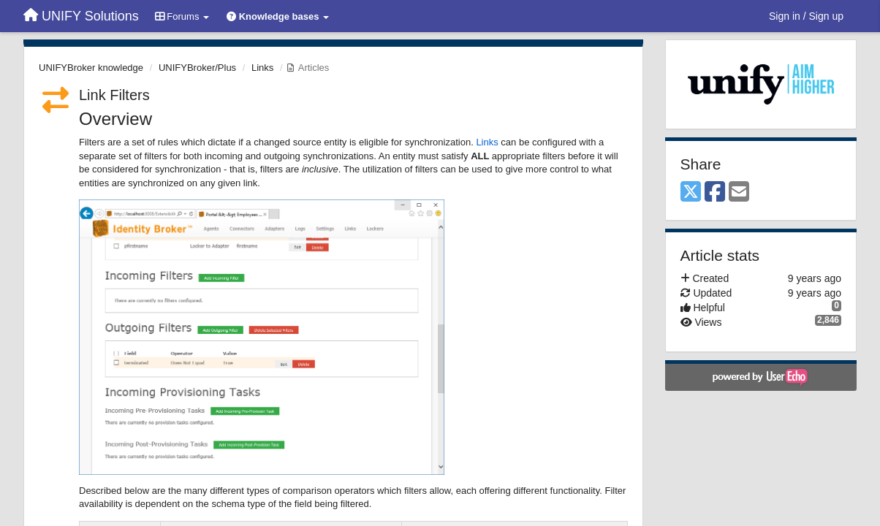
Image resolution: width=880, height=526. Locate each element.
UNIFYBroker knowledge (91, 67)
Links (262, 67)
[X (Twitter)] (690, 192)
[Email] (739, 192)
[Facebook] (715, 192)
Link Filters (114, 95)
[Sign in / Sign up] (806, 16)
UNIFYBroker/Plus (197, 67)
